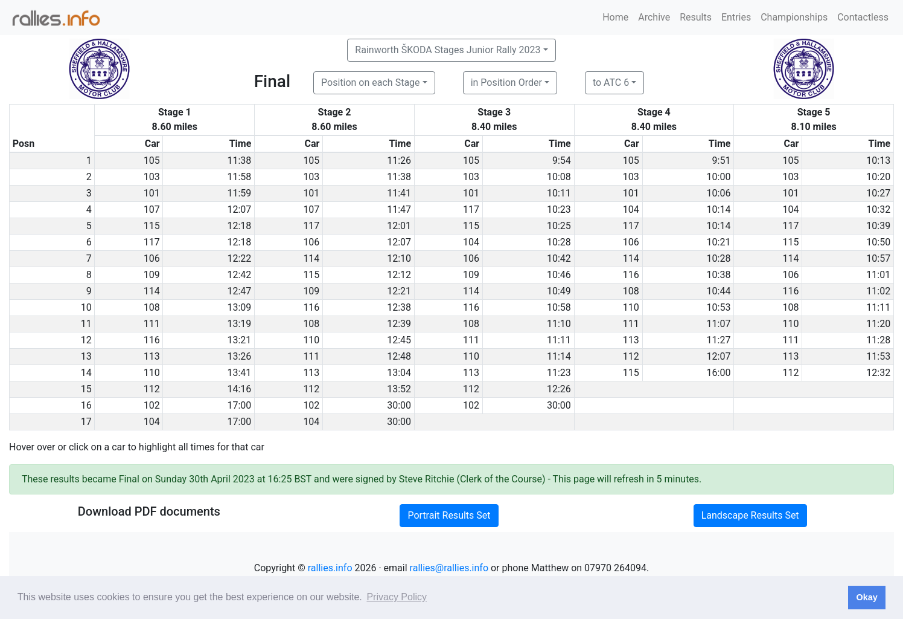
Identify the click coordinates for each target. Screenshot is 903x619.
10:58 (559, 307)
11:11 (878, 307)
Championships (794, 17)
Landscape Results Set (750, 515)
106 (311, 242)
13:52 (399, 389)
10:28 (559, 242)
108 (631, 291)
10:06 (719, 193)
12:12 (399, 274)
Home (615, 17)
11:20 (878, 323)
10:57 (878, 258)
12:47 (240, 291)
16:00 (719, 372)
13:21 (240, 340)
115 (152, 226)
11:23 (559, 372)
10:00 (719, 177)
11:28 (878, 340)
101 (152, 193)
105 (152, 160)
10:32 (878, 209)
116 (631, 274)
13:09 (240, 307)
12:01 (399, 226)
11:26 (399, 160)
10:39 (878, 226)
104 (631, 209)
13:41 (240, 372)
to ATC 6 (611, 82)
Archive (654, 17)
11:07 (719, 323)
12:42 (240, 274)
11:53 (878, 356)
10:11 (559, 193)
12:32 (878, 372)
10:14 (719, 209)
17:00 (240, 405)
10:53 (719, 307)
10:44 (719, 291)
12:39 (399, 323)
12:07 (240, 209)
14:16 (240, 389)
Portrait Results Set (448, 515)
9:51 (721, 160)
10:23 (559, 209)
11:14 (559, 356)
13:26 (240, 356)
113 (631, 340)
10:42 (559, 258)
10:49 (559, 291)
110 (631, 307)
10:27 (878, 193)
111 (152, 323)
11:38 (240, 160)
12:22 (240, 258)
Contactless (863, 17)
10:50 (878, 242)
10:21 (719, 242)
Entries (736, 17)
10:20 (878, 177)
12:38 (399, 307)
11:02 (878, 291)
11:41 (399, 193)
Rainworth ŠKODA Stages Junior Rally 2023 (447, 50)
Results (696, 17)
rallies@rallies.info (449, 568)
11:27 (719, 340)
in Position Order (506, 82)
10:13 (878, 160)
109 (152, 274)
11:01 (878, 274)
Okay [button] (866, 597)
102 (152, 405)
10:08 (559, 177)
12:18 (240, 226)
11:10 (559, 323)
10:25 (559, 226)
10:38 (719, 274)
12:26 (559, 389)
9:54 (561, 160)
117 (471, 209)
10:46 (559, 274)
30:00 (399, 405)
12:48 (399, 356)
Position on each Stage (370, 82)
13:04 (399, 372)
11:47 (399, 209)
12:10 (399, 258)
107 (152, 209)
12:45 (399, 340)
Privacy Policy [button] (396, 597)
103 (152, 177)
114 (311, 258)
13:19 (240, 323)
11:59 (240, 193)
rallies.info (330, 568)
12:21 (399, 291)
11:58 (240, 177)
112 (631, 356)
